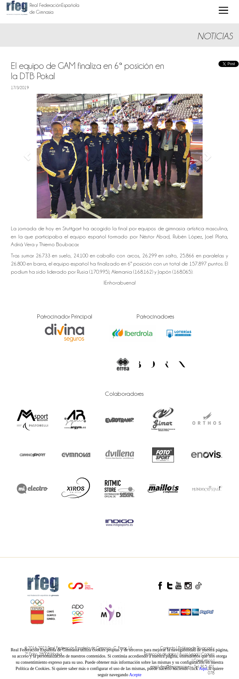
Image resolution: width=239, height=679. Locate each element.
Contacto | (169, 648)
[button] (27, 156)
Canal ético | (204, 660)
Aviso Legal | (190, 654)
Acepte (135, 674)
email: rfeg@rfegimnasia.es (171, 666)
